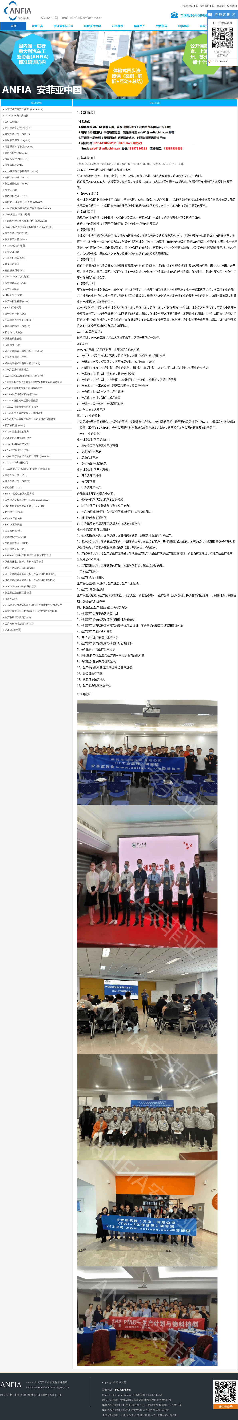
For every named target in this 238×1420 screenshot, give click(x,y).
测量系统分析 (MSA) (16, 239)
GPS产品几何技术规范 (16, 369)
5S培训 (150, 19)
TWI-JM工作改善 (14, 512)
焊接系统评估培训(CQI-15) (19, 146)
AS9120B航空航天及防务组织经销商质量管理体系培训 (33, 382)
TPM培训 (141, 19)
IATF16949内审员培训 (134, 12)
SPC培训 (163, 12)
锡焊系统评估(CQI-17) (16, 152)
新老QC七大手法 (14, 332)
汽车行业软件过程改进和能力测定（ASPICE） (29, 227)
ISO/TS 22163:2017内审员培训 (20, 586)
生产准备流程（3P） (16, 549)
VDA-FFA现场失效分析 (17, 444)
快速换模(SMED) (14, 165)
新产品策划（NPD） (15, 425)
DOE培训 (142, 16)
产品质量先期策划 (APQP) (18, 320)
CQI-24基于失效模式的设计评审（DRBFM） (28, 456)
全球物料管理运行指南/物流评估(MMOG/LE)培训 (31, 611)
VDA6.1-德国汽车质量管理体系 (21, 400)
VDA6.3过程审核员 (15, 245)
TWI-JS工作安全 (13, 524)
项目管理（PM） (14, 344)
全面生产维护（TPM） (17, 177)
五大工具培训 (12, 289)
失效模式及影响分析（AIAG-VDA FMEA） (27, 499)
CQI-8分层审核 (13, 629)
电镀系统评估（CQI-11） (18, 134)
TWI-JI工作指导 (13, 307)
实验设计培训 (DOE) (15, 282)
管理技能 (205, 26)
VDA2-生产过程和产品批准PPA (21, 394)
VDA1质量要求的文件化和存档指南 (23, 388)
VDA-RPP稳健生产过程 (17, 450)
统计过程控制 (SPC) (15, 313)
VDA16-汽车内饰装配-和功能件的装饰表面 (27, 468)
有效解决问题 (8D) (14, 270)
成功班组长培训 (13, 530)
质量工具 (37, 26)
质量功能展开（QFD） (17, 357)
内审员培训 (129, 19)
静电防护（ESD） (14, 487)
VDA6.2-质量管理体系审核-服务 (22, 406)
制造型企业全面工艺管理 (18, 592)
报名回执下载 (207, 5)
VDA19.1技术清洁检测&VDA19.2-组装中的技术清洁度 (33, 605)
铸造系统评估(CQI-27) (16, 233)
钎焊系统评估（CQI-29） (18, 481)
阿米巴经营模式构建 (15, 536)
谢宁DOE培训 (161, 19)
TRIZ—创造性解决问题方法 (19, 493)
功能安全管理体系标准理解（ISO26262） (26, 220)
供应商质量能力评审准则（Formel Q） (25, 506)
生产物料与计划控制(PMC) (19, 623)
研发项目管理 (92, 26)
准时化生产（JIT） (15, 295)
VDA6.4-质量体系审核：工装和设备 (24, 413)
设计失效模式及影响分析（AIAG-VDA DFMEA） (31, 574)
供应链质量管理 (13, 338)
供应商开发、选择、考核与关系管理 (24, 561)
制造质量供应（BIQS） (17, 183)
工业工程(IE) (11, 121)
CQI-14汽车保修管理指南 (18, 437)
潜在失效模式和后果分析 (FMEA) (22, 363)
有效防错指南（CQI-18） (18, 326)
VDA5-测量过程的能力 (17, 431)
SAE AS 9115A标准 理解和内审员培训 (25, 375)
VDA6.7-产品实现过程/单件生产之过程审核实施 (30, 419)
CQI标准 (183, 26)
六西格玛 (161, 26)
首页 (13, 26)
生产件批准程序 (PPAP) (17, 301)
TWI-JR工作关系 (13, 518)
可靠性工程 (11, 598)
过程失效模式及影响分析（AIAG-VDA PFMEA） (30, 580)
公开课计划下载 (189, 5)
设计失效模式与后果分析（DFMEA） (24, 351)
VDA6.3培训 (153, 16)
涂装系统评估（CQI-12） (18, 140)
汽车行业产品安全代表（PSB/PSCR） (24, 109)
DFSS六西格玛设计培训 (17, 214)
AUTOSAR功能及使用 (16, 462)
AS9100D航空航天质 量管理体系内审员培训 (28, 555)
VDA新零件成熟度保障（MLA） (22, 171)
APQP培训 (152, 12)
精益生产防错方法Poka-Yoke (20, 567)
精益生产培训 (12, 264)
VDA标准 (117, 26)
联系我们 (232, 5)
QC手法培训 (129, 16)
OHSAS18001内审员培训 (18, 276)
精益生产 (139, 26)
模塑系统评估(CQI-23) (16, 159)
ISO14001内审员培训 (16, 258)
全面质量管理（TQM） (17, 543)
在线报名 (221, 5)
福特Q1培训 (11, 189)
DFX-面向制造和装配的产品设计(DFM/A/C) (28, 208)
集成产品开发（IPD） (16, 475)
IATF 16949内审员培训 (16, 115)
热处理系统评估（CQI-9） (19, 128)
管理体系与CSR (63, 26)
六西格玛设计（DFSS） (17, 196)
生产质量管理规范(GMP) (18, 617)
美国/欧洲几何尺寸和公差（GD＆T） (24, 202)
